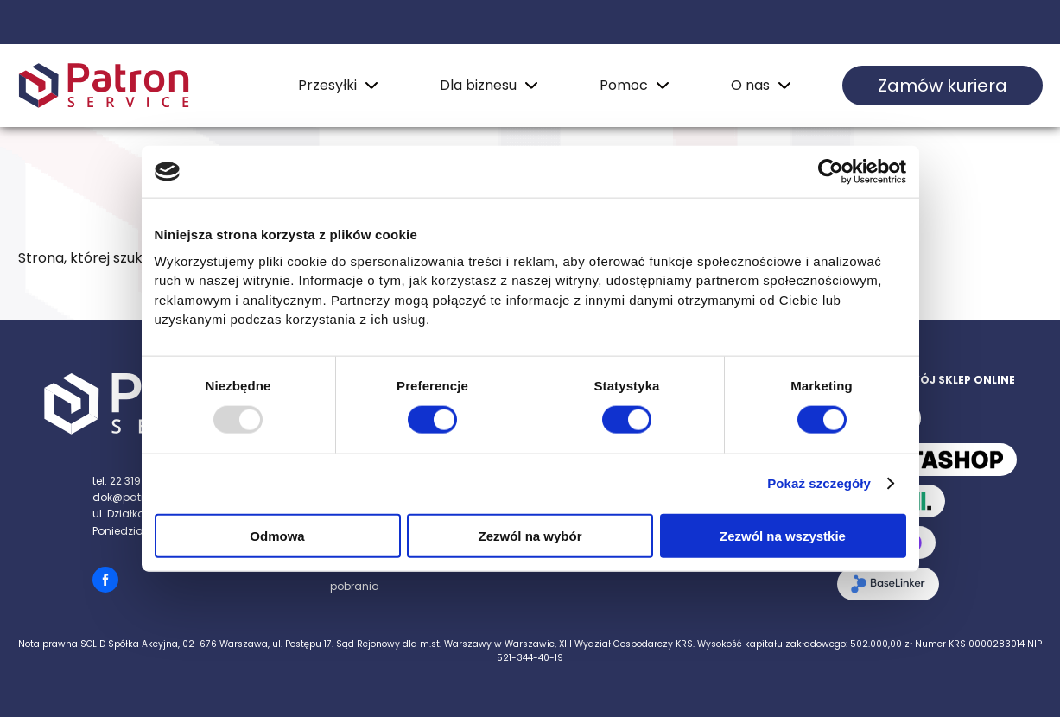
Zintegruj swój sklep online (926, 379)
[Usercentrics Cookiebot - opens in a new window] (830, 172)
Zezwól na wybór (529, 535)
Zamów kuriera (942, 85)
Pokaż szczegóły (819, 483)
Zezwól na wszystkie (783, 535)
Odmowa (277, 535)
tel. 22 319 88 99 (133, 480)
